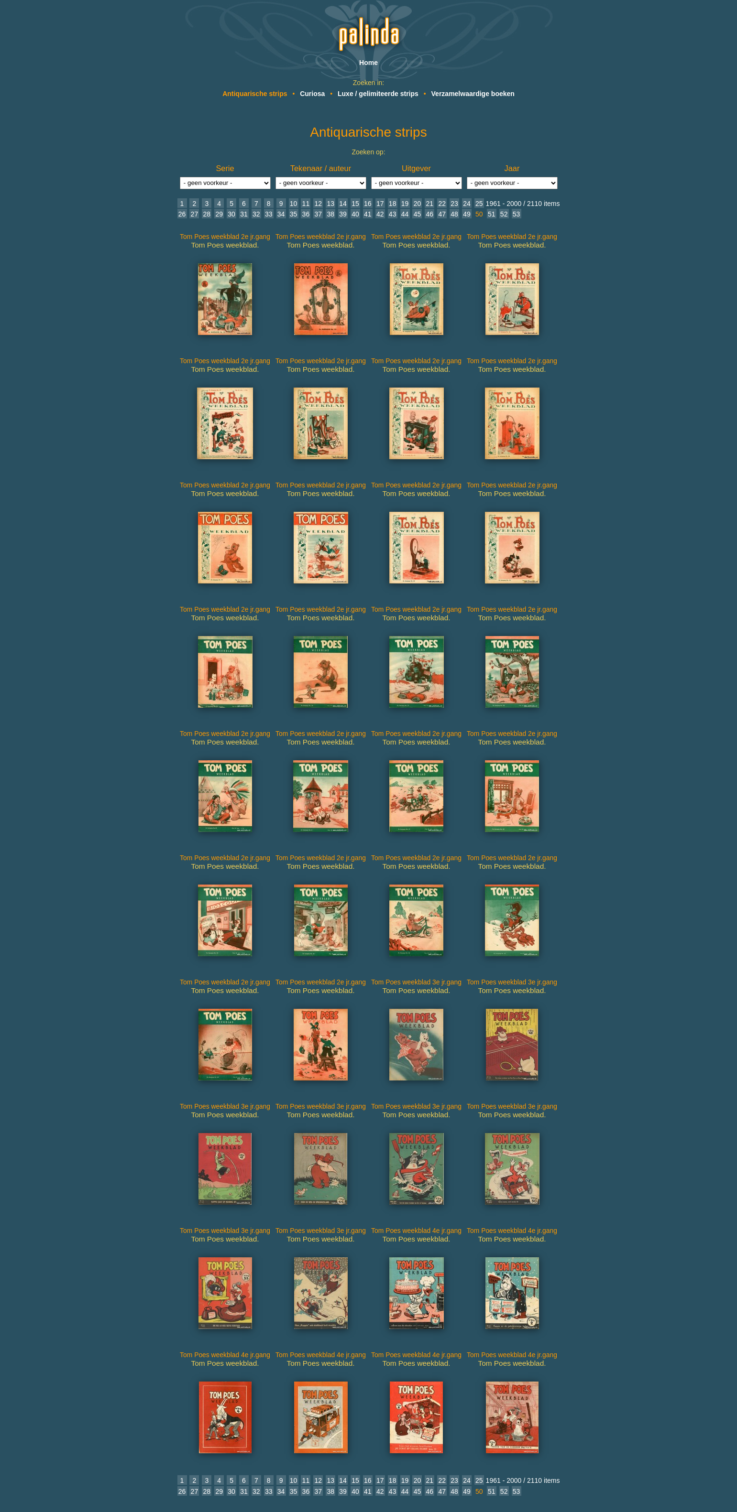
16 (368, 203)
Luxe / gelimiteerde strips (378, 93)
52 (504, 214)
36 (306, 214)
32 (256, 214)
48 (454, 214)
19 (405, 203)
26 (182, 214)
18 (392, 203)
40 (355, 214)
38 (330, 214)
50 (479, 214)
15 (355, 203)
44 (405, 214)
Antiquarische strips (254, 93)
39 (343, 214)
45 (417, 214)
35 (293, 214)
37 (318, 214)
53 (516, 214)
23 (454, 203)
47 (442, 214)
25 (479, 203)
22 (442, 203)
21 (430, 203)
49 (467, 214)
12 (318, 203)
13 (330, 203)
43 (392, 214)
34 (281, 214)
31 (244, 214)
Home (368, 62)
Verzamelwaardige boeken (473, 93)
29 (219, 214)
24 (467, 203)
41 (368, 214)
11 (306, 203)
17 (380, 203)
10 (293, 203)
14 (343, 203)
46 (430, 214)
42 (380, 214)
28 (206, 214)
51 (491, 214)
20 (417, 203)
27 (194, 214)
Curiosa (312, 93)
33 (269, 214)
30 (231, 214)
